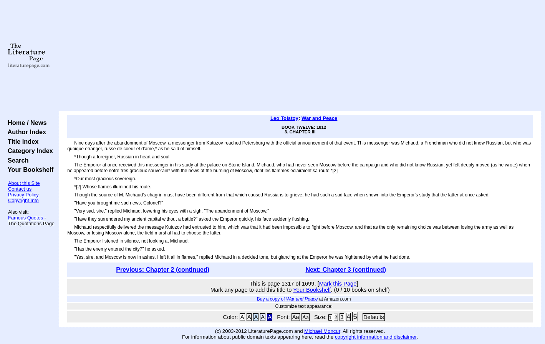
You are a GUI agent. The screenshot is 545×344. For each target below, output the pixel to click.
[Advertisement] (300, 56)
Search (16, 160)
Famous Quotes (25, 218)
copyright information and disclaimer (376, 337)
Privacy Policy (23, 195)
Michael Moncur (322, 331)
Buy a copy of (287, 299)
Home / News (25, 122)
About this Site (24, 183)
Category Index (28, 150)
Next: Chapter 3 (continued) (345, 269)
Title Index (21, 141)
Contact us (19, 189)
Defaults (373, 317)
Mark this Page (338, 284)
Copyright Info (23, 200)
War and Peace (319, 118)
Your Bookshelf (28, 169)
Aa (295, 317)
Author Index (25, 131)
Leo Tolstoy (284, 118)
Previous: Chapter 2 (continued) (162, 269)
